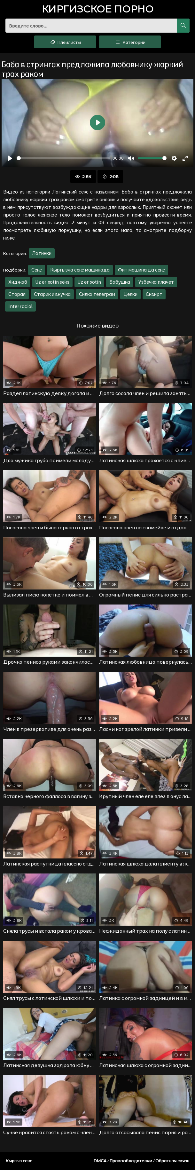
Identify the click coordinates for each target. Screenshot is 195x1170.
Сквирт (154, 294)
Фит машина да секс (141, 270)
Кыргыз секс (19, 1161)
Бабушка (119, 282)
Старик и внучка (52, 294)
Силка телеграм (97, 294)
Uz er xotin (89, 282)
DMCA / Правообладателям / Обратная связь (141, 1161)
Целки (130, 294)
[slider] (63, 158)
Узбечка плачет (156, 282)
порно (97, 9)
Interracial (20, 306)
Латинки (41, 253)
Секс (36, 270)
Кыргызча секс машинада (80, 270)
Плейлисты (65, 42)
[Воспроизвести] (10, 158)
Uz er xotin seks (52, 282)
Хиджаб (17, 282)
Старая (17, 294)
